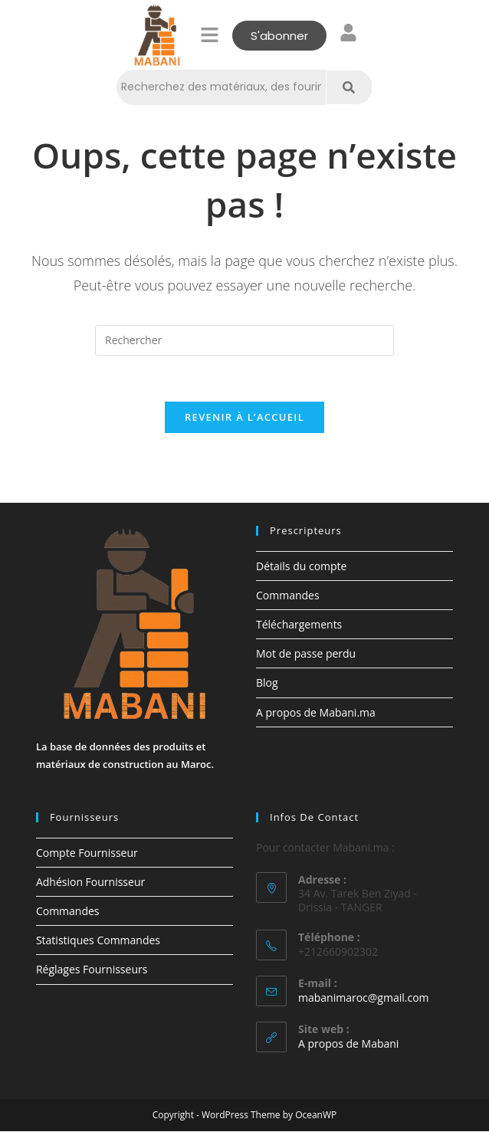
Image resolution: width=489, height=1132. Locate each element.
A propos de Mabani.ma (316, 713)
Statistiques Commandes (98, 940)
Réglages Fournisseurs (91, 970)
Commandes (288, 596)
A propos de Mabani (348, 1044)
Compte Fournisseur (87, 852)
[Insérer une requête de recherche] (244, 340)
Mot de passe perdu (306, 654)
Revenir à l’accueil (244, 418)
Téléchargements (299, 625)
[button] (210, 35)
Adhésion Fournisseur (90, 882)
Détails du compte (301, 566)
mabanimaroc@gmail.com (363, 998)
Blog (267, 683)
